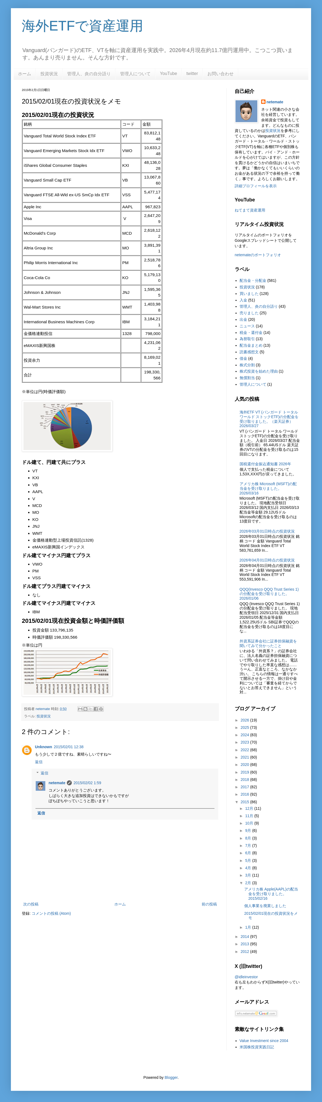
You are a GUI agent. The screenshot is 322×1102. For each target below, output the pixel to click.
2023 (245, 742)
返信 (39, 762)
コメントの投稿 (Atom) (51, 913)
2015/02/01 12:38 (69, 747)
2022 (245, 750)
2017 (245, 787)
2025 (245, 727)
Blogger (171, 1077)
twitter (192, 73)
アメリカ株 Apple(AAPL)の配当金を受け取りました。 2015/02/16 (271, 894)
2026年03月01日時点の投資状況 (267, 531)
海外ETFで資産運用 (82, 26)
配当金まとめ (251, 345)
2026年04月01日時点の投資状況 (267, 560)
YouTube (168, 73)
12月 (249, 808)
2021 (245, 757)
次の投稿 (30, 904)
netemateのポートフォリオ (258, 255)
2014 (245, 936)
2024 (245, 735)
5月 (248, 860)
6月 (248, 853)
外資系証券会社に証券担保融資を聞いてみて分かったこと (268, 643)
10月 (249, 823)
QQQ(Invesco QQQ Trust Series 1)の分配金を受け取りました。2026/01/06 (269, 594)
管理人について (135, 73)
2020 (245, 764)
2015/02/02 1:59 (87, 783)
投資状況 (49, 73)
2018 (245, 779)
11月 (249, 816)
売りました (249, 313)
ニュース (247, 326)
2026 (245, 720)
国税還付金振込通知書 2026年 (265, 464)
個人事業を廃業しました (265, 906)
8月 (248, 838)
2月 (248, 883)
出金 (243, 319)
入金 (243, 300)
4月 (248, 868)
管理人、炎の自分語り (89, 73)
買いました (249, 293)
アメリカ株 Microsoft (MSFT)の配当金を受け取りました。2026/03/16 (268, 488)
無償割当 (247, 378)
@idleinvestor (246, 977)
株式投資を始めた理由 (259, 371)
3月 (248, 875)
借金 (243, 358)
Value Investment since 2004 (264, 1040)
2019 (245, 772)
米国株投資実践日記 (257, 1047)
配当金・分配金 (253, 280)
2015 (245, 802)
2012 (245, 951)
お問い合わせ (220, 73)
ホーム (24, 73)
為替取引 (247, 339)
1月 (248, 927)
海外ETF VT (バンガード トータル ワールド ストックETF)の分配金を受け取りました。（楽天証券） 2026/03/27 (269, 419)
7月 (248, 845)
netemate (57, 783)
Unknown (43, 747)
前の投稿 (209, 904)
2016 (245, 794)
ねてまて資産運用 (250, 210)
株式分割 (247, 365)
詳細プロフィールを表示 (256, 186)
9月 (248, 830)
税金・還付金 (251, 332)
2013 (245, 944)
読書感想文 (249, 352)
